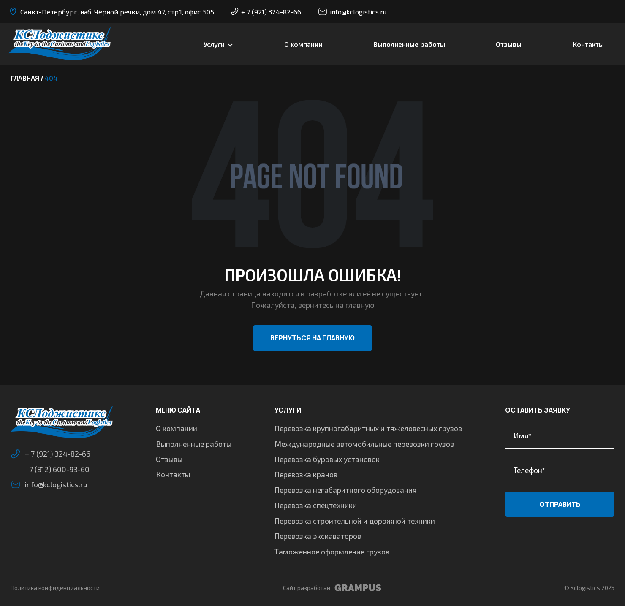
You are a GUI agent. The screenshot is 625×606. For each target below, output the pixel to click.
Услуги (214, 44)
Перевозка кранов (305, 474)
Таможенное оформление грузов (331, 551)
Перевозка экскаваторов (317, 536)
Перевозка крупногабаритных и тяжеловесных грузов (368, 428)
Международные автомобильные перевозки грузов (364, 443)
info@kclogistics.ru (352, 11)
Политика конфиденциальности (55, 587)
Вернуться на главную (312, 337)
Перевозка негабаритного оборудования (345, 490)
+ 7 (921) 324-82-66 (266, 12)
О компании (303, 44)
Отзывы (509, 44)
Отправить (560, 504)
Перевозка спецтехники (315, 505)
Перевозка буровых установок (327, 459)
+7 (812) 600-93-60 (57, 469)
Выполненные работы (409, 44)
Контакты (588, 44)
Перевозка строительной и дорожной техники (354, 520)
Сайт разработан (332, 587)
